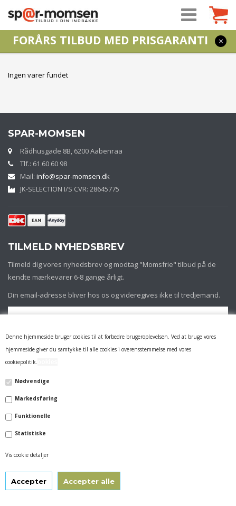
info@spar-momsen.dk (73, 176)
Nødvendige (32, 381)
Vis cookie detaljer (27, 455)
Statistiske (30, 433)
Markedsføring (36, 398)
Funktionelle (33, 415)
